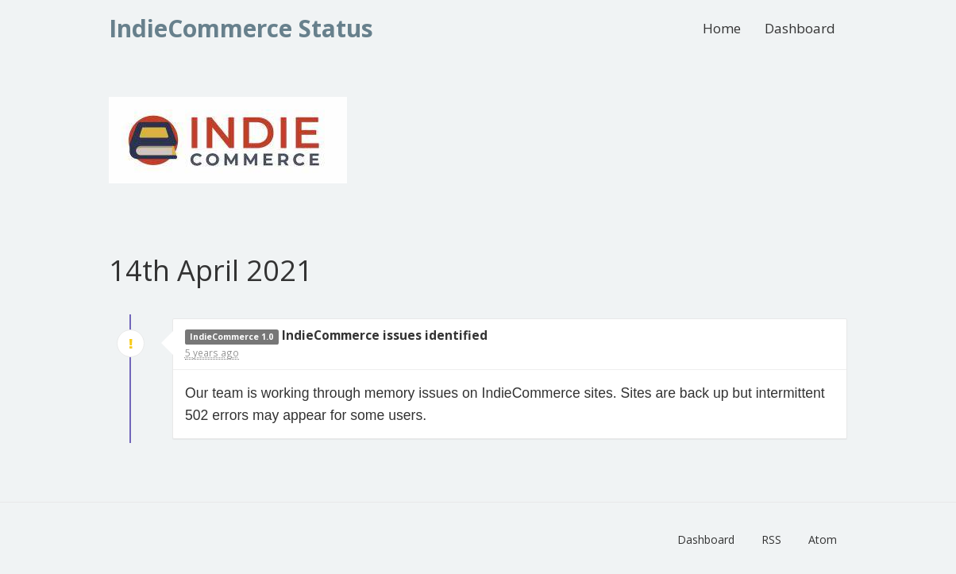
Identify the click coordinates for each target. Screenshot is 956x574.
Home (722, 28)
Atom (822, 539)
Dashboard (800, 28)
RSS (771, 539)
